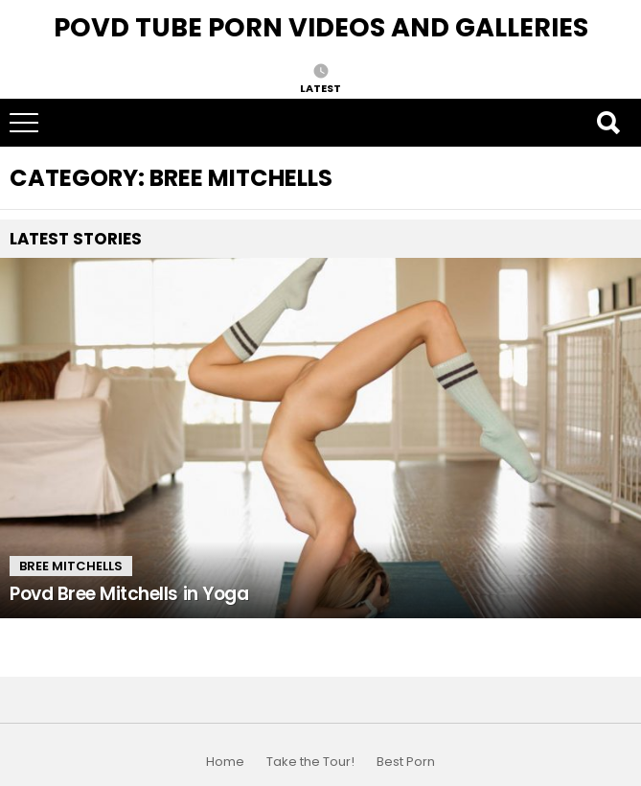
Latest (320, 87)
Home (225, 762)
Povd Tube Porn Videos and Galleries (321, 27)
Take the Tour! (310, 762)
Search (607, 122)
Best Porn (406, 762)
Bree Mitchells (71, 566)
